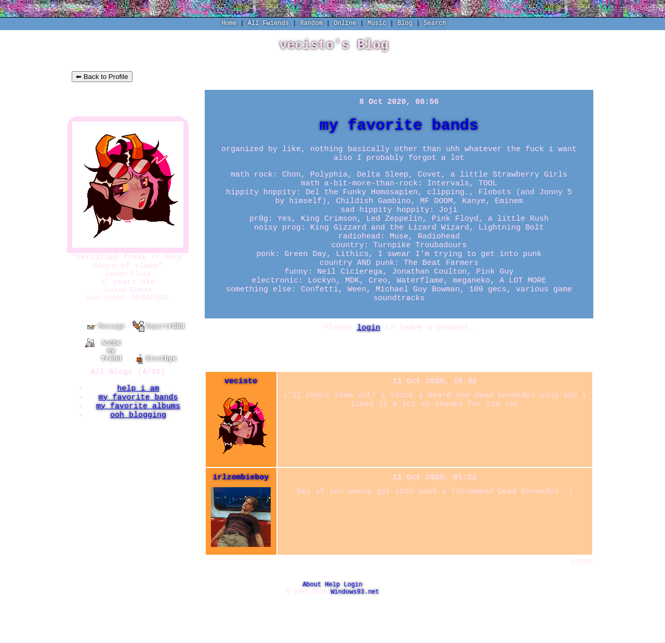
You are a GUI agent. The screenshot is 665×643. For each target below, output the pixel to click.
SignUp (622, 8)
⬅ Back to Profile (102, 79)
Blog (405, 24)
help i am (138, 407)
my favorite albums (138, 428)
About (311, 625)
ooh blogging (138, 438)
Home (228, 24)
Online (345, 24)
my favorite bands (138, 417)
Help (332, 625)
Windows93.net (354, 634)
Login (650, 8)
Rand (311, 24)
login (368, 362)
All (268, 24)
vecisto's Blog (333, 47)
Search (434, 24)
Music (376, 24)
